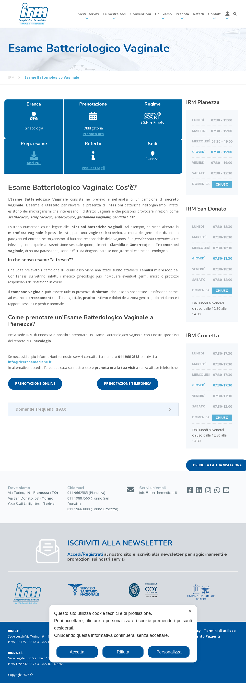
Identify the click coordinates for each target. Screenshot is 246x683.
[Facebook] (190, 491)
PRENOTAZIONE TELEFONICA (127, 383)
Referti (198, 14)
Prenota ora (93, 133)
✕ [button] (190, 611)
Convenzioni (140, 14)
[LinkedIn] (199, 491)
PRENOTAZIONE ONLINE (35, 383)
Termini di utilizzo (220, 630)
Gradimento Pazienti (202, 636)
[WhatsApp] (217, 491)
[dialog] (123, 633)
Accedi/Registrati (85, 554)
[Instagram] (208, 491)
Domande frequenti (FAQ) (41, 409)
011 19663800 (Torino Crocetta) (92, 509)
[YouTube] (226, 491)
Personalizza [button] (169, 652)
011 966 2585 (129, 356)
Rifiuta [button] (123, 652)
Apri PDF (34, 158)
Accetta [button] (77, 652)
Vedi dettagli (93, 167)
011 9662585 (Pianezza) (86, 492)
